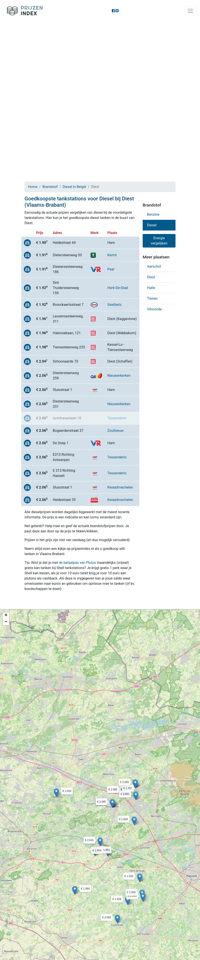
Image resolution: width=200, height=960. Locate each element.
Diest (151, 277)
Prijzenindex (23, 11)
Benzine (153, 214)
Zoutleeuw (115, 430)
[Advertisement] (100, 54)
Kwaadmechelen (120, 487)
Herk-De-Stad (117, 288)
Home (32, 187)
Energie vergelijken (159, 240)
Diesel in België (74, 187)
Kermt (112, 255)
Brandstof (50, 187)
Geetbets (114, 305)
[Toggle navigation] (190, 11)
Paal (110, 269)
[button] (56, 792)
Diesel (152, 225)
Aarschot (154, 266)
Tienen (152, 298)
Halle (151, 288)
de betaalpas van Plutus (77, 563)
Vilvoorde (154, 309)
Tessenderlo (116, 418)
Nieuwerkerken (119, 375)
